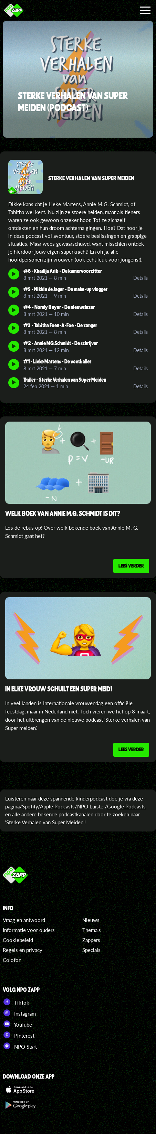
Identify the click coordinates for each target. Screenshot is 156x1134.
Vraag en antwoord (24, 920)
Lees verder (131, 565)
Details (140, 278)
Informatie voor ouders (29, 930)
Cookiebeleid (18, 940)
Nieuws (91, 920)
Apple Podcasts (57, 806)
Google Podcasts (126, 806)
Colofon (12, 960)
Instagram (19, 1013)
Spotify (30, 806)
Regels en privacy (22, 950)
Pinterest (18, 1035)
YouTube (17, 1024)
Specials (91, 950)
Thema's (91, 930)
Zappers (91, 940)
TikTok (16, 1002)
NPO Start (20, 1046)
